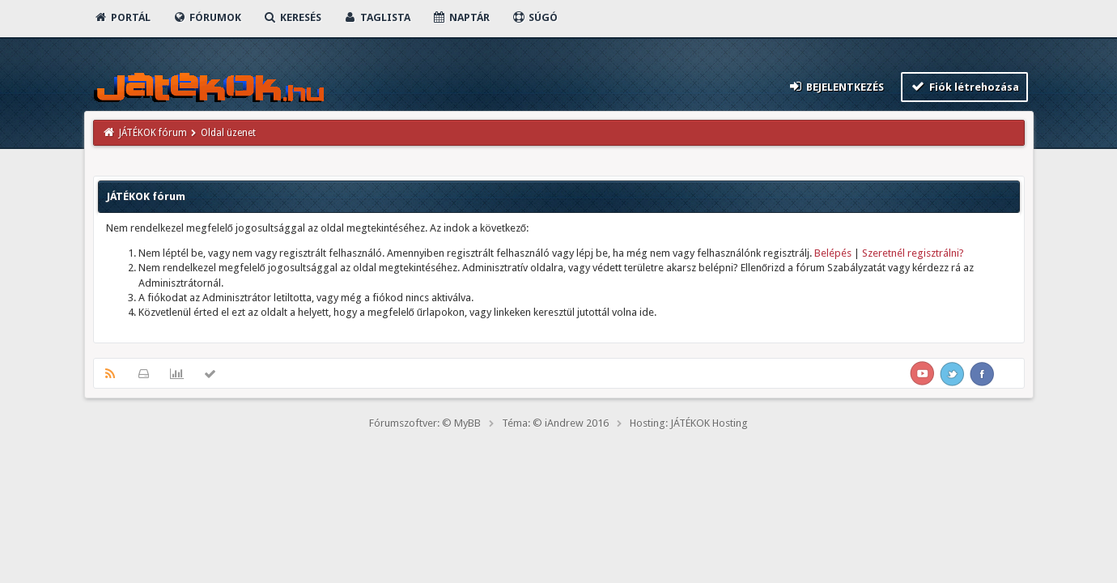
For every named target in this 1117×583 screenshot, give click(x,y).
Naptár (461, 17)
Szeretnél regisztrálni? (913, 253)
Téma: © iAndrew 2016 (555, 423)
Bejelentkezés (835, 86)
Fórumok (206, 17)
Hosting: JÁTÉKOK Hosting (689, 423)
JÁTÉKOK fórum (153, 132)
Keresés (292, 17)
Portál (122, 17)
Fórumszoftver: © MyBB (425, 423)
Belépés (833, 253)
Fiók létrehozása (964, 86)
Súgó (535, 17)
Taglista (376, 17)
